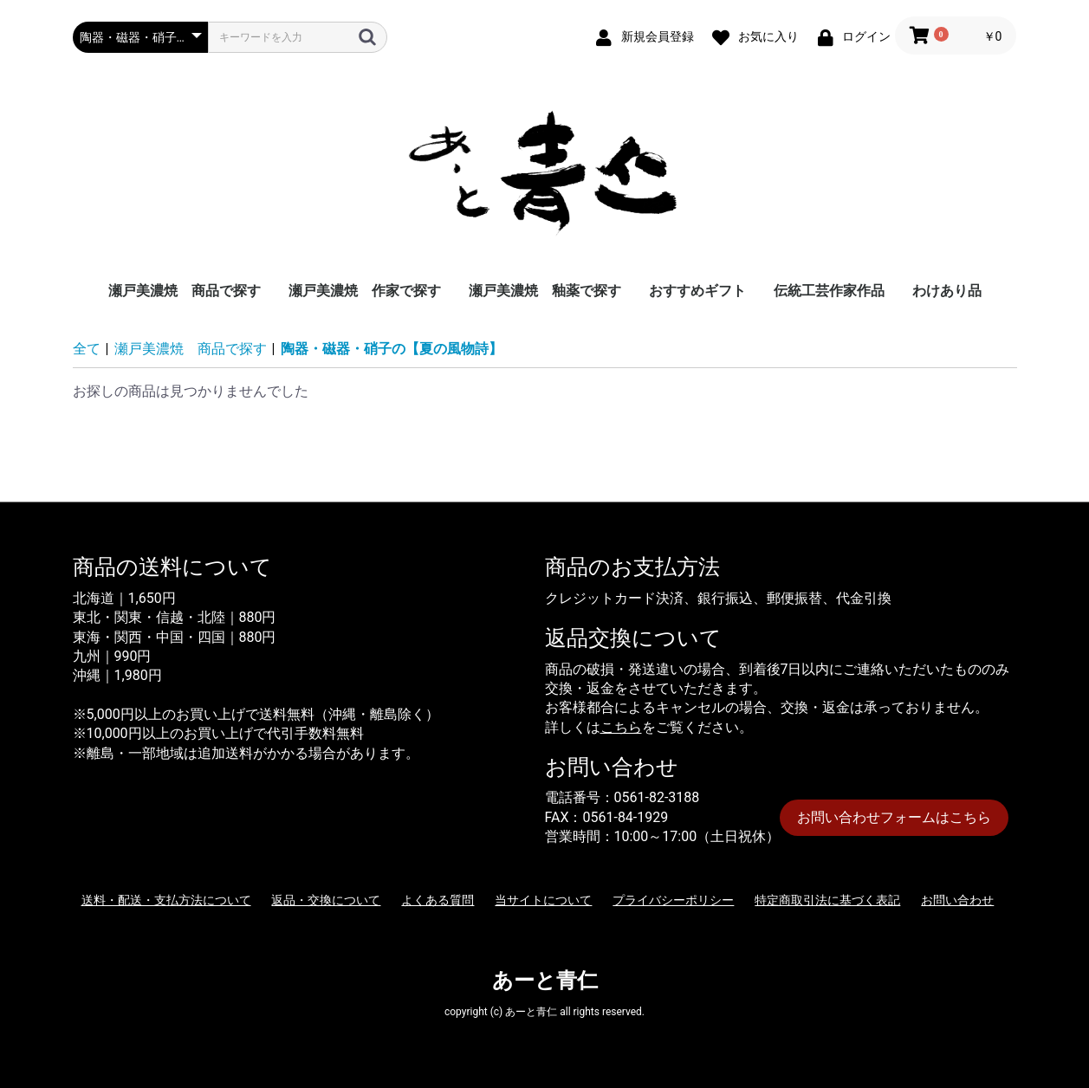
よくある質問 (437, 900)
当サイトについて (543, 900)
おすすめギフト (697, 290)
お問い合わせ (957, 900)
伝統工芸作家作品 (829, 290)
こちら (621, 727)
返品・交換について (325, 900)
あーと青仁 (545, 980)
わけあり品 (947, 290)
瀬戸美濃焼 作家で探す (364, 290)
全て (86, 348)
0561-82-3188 (657, 797)
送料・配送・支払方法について (166, 900)
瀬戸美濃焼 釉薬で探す (545, 290)
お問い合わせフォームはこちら (894, 817)
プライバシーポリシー (673, 900)
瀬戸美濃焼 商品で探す (184, 290)
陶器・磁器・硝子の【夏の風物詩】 (391, 348)
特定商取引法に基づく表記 (827, 900)
